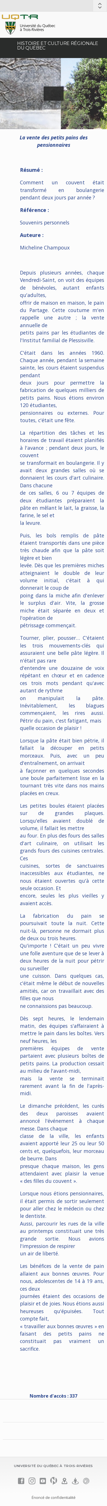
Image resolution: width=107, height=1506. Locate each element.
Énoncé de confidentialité (54, 1497)
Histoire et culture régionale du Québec (57, 46)
